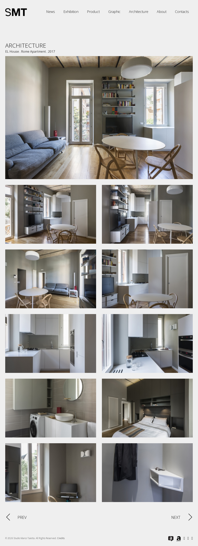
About (161, 11)
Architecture (138, 11)
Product (93, 11)
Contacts (182, 11)
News (50, 11)
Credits (61, 538)
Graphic (114, 11)
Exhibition (71, 11)
